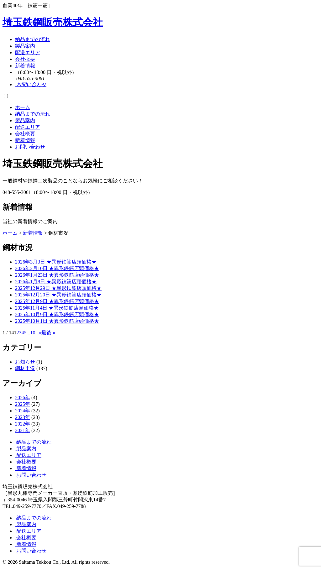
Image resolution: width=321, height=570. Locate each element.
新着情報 (25, 65)
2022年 (22, 423)
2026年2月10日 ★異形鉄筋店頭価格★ (57, 268)
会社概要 (25, 59)
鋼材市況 (25, 368)
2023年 (22, 417)
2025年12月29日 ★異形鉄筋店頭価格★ (58, 288)
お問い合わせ (30, 146)
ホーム (22, 107)
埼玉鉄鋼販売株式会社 (53, 22)
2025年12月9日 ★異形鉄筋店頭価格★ (57, 301)
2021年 (22, 430)
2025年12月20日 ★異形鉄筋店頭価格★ (58, 294)
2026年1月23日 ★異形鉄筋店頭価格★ (57, 275)
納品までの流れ (32, 39)
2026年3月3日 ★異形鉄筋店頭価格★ (56, 261)
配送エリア (27, 52)
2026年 (22, 397)
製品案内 (25, 46)
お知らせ (25, 361)
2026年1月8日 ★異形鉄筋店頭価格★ (56, 281)
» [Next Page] (40, 332)
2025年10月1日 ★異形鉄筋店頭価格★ (57, 321)
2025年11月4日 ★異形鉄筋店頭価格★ (57, 308)
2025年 (22, 404)
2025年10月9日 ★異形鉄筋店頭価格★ (57, 314)
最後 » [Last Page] (48, 332)
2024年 (22, 410)
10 (32, 332)
